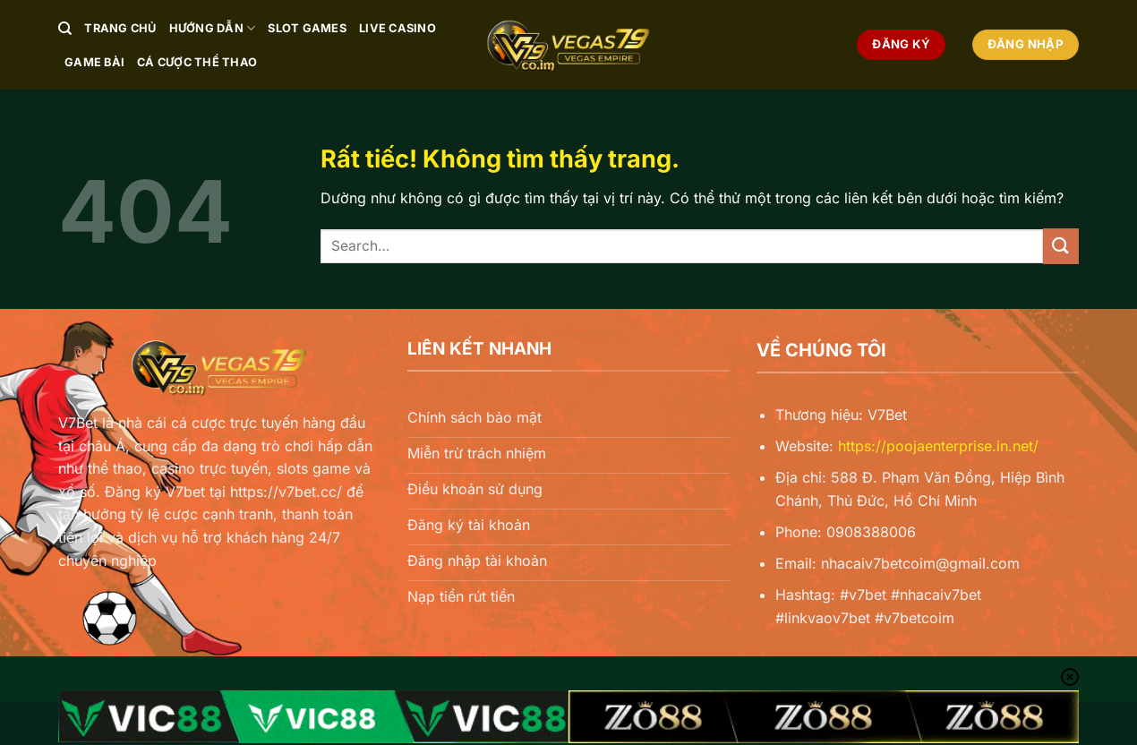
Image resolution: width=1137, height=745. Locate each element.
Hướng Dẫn (212, 28)
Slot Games (307, 28)
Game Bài (94, 62)
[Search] (65, 29)
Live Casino (397, 28)
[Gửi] (1061, 245)
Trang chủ (120, 28)
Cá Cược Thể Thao (197, 62)
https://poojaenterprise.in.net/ (938, 446)
